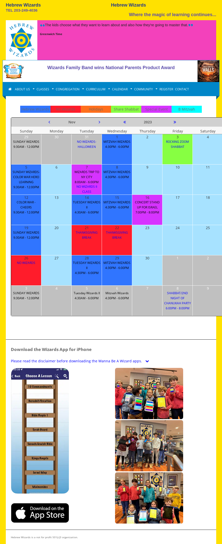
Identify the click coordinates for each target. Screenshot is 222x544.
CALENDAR (120, 89)
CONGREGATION (68, 89)
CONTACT (182, 89)
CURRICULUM (96, 89)
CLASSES (43, 89)
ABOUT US (23, 89)
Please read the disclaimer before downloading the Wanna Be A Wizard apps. (81, 361)
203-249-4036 (25, 10)
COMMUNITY (144, 89)
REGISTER (166, 89)
